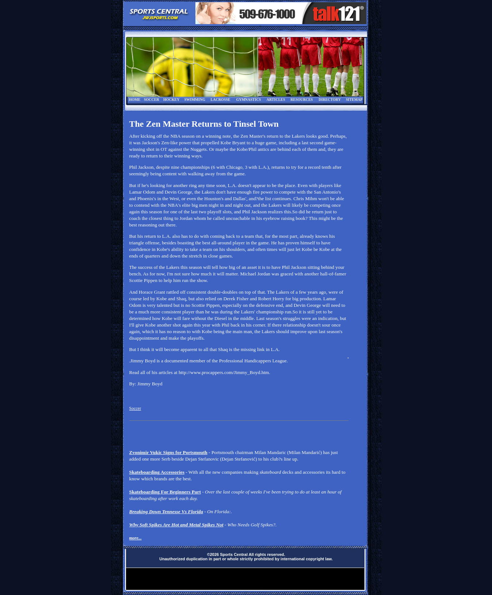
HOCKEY (171, 100)
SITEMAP (354, 100)
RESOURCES (301, 100)
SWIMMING (194, 100)
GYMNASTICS (248, 100)
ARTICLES (276, 100)
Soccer (135, 408)
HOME (135, 100)
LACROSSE (220, 100)
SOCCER (151, 100)
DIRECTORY (330, 100)
